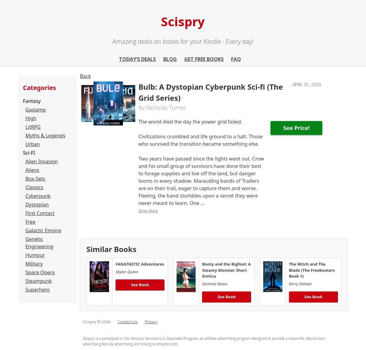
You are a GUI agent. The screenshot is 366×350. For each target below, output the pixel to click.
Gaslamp (35, 109)
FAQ (236, 59)
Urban (32, 144)
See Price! (296, 128)
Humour (35, 255)
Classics (34, 187)
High (30, 118)
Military (34, 263)
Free (30, 221)
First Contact (40, 213)
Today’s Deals (137, 59)
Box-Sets (35, 178)
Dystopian (37, 204)
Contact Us (127, 321)
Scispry (183, 21)
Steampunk (38, 281)
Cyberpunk (38, 196)
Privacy (151, 321)
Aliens (32, 170)
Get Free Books (204, 59)
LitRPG (33, 127)
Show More (148, 211)
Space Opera (40, 272)
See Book (140, 284)
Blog (170, 59)
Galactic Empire (43, 230)
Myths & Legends (45, 135)
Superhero (37, 289)
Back (85, 76)
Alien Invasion (41, 161)
